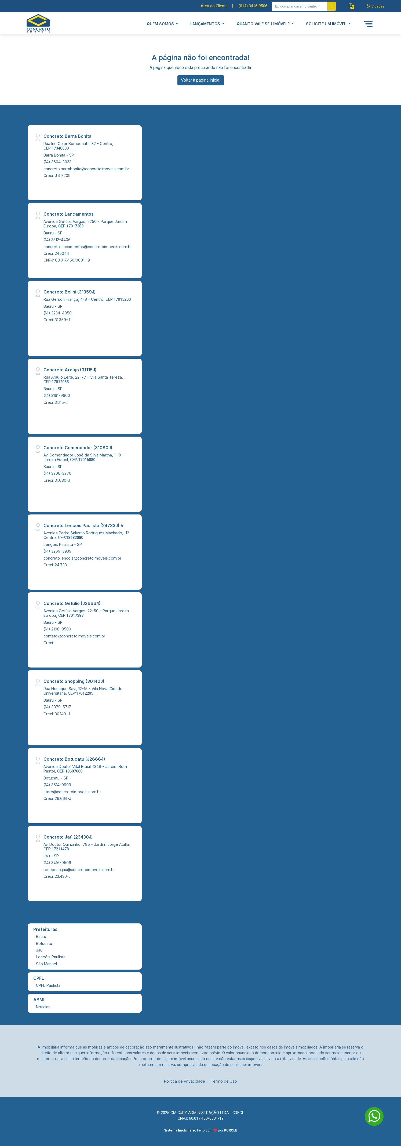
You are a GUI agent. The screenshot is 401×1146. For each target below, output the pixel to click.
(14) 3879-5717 (57, 707)
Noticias (43, 1006)
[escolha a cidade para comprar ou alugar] (375, 6)
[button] (351, 6)
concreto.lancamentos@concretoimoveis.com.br (87, 246)
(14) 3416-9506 (57, 862)
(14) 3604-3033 (57, 161)
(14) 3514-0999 (57, 784)
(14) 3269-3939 (57, 551)
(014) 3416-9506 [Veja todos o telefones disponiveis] (253, 6)
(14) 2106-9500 (57, 629)
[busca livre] (331, 6)
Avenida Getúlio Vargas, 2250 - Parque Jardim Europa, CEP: (85, 223)
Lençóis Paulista (50, 957)
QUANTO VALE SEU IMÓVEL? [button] (264, 23)
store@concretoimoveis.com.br (72, 791)
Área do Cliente (214, 6)
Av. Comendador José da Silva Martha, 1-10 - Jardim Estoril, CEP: (83, 457)
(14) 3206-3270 (57, 473)
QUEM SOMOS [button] (161, 23)
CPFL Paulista (48, 985)
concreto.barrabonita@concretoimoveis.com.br (86, 168)
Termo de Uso (224, 1081)
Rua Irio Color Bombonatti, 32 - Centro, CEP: (78, 145)
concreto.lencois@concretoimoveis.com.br (82, 558)
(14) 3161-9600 (56, 395)
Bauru (41, 936)
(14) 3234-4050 (57, 313)
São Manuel (46, 964)
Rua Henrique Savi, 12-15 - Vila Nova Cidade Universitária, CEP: (82, 690)
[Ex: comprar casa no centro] (299, 6)
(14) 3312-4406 (57, 239)
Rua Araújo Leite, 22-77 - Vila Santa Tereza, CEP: (83, 379)
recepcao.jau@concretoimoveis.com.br (79, 869)
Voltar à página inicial (200, 80)
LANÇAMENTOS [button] (205, 23)
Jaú (39, 950)
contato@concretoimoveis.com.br (74, 636)
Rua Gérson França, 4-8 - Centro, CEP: (87, 299)
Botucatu (44, 943)
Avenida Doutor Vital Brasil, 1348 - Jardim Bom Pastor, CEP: (85, 768)
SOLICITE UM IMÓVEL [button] (326, 23)
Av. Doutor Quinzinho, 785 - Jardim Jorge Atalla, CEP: (86, 846)
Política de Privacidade (184, 1081)
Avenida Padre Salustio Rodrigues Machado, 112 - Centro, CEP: (87, 535)
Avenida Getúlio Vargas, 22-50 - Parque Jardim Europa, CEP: (86, 613)
